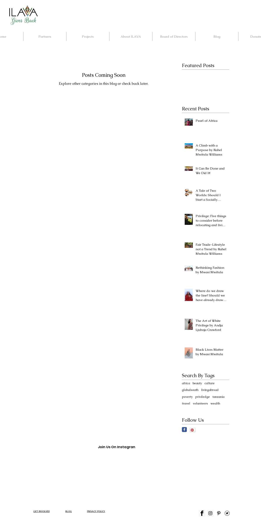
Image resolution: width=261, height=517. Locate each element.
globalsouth (190, 390)
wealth (215, 403)
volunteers (200, 403)
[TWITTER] (227, 513)
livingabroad (210, 390)
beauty (197, 383)
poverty (187, 397)
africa (186, 383)
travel (186, 403)
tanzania (218, 397)
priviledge (202, 397)
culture (209, 383)
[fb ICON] (202, 513)
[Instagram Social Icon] (210, 513)
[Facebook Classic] (184, 429)
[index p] (218, 513)
